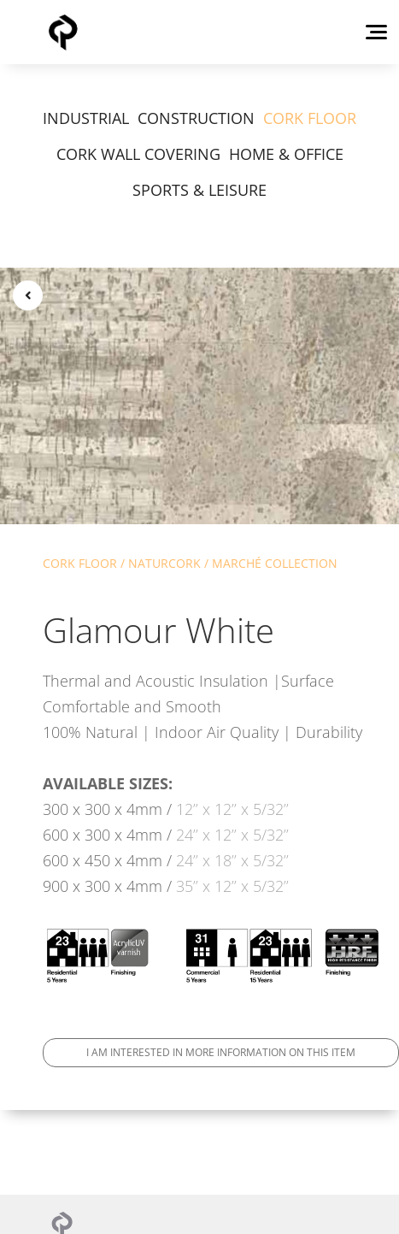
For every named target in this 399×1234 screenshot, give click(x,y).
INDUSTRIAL (86, 118)
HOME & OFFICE (286, 154)
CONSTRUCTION (196, 118)
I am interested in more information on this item (220, 1052)
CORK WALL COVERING (138, 154)
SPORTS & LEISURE (199, 190)
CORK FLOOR (309, 118)
